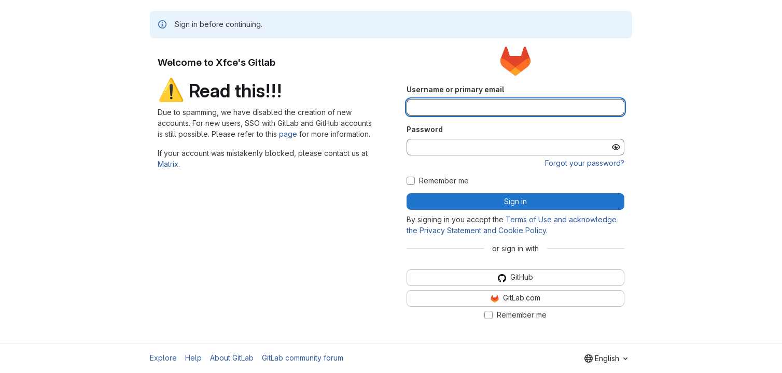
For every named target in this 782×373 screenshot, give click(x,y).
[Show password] (616, 147)
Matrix (168, 164)
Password (425, 129)
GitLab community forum (302, 357)
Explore (163, 357)
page (288, 134)
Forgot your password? (584, 163)
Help (193, 357)
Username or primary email (455, 89)
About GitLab (232, 357)
